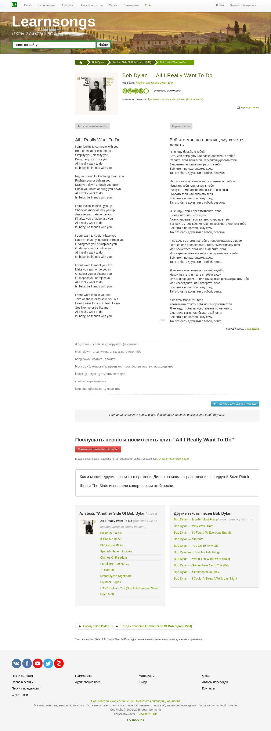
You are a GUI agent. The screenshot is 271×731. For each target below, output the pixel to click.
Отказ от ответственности (174, 458)
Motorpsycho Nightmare (116, 576)
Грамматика (131, 5)
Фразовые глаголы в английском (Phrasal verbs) (175, 99)
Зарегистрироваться (243, 5)
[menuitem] (28, 5)
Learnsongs (54, 21)
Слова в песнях (22, 682)
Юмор (143, 682)
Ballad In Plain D (111, 533)
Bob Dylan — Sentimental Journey (196, 572)
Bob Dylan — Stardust (188, 539)
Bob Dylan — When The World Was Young (202, 558)
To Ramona (107, 569)
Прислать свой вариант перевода (235, 403)
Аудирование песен (88, 682)
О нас (206, 675)
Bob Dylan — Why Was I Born (193, 526)
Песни (28, 5)
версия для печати (248, 108)
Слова (113, 5)
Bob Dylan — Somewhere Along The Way (201, 565)
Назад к (93, 626)
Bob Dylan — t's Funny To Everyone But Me (202, 532)
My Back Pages (110, 582)
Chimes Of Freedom (113, 557)
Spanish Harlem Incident (116, 551)
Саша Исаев (252, 328)
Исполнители (47, 5)
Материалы (147, 675)
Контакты (208, 688)
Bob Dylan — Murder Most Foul (194, 519)
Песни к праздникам (25, 688)
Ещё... (150, 5)
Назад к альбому (154, 626)
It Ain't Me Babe (110, 539)
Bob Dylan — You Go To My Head (196, 545)
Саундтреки (20, 694)
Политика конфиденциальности (158, 701)
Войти (220, 5)
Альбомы (67, 5)
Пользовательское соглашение (112, 701)
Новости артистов (91, 5)
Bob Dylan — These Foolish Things (197, 552)
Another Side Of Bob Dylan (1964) (155, 82)
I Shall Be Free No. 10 (114, 563)
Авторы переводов (215, 682)
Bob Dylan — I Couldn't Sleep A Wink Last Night (205, 578)
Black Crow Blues (111, 545)
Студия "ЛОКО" (148, 714)
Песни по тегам (22, 675)
